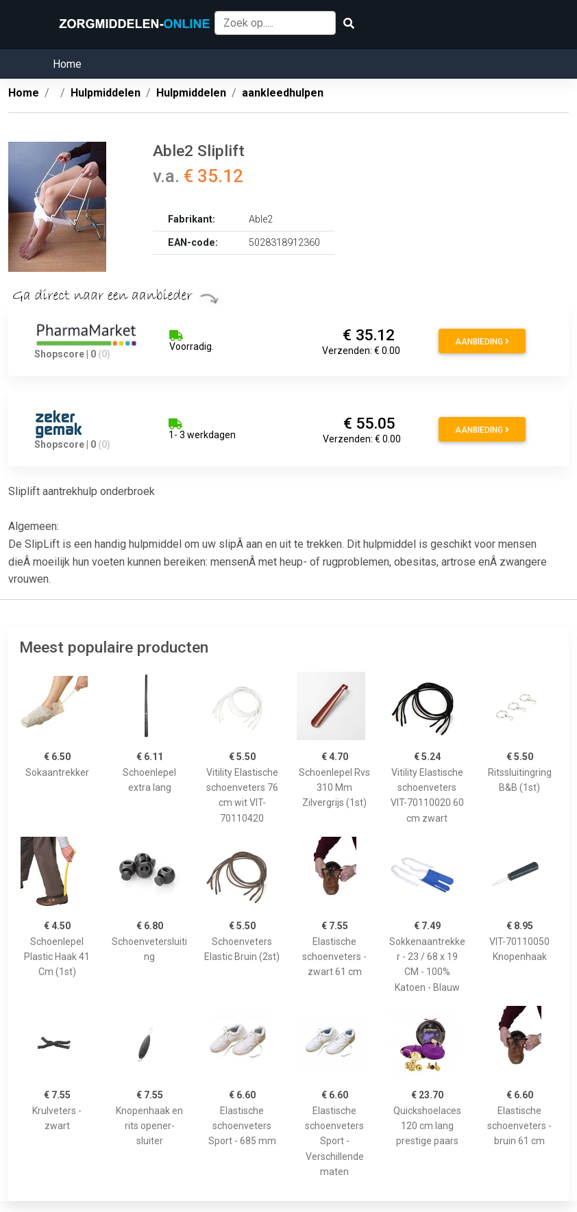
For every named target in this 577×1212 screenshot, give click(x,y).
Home (67, 64)
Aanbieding (482, 341)
